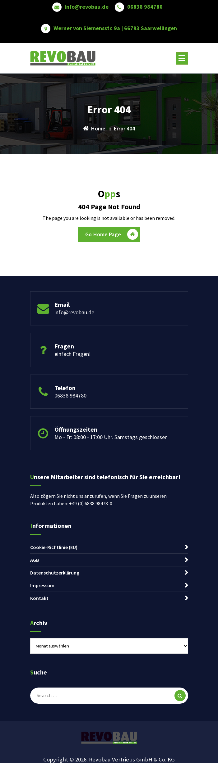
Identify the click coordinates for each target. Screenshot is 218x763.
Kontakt (39, 598)
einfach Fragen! (72, 353)
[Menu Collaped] (182, 58)
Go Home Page (111, 234)
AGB (34, 560)
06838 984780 (145, 6)
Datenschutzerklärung (54, 573)
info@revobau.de (87, 6)
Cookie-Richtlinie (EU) (53, 547)
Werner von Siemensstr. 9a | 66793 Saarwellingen (115, 28)
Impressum (42, 585)
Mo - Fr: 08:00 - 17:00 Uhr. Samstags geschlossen (111, 437)
